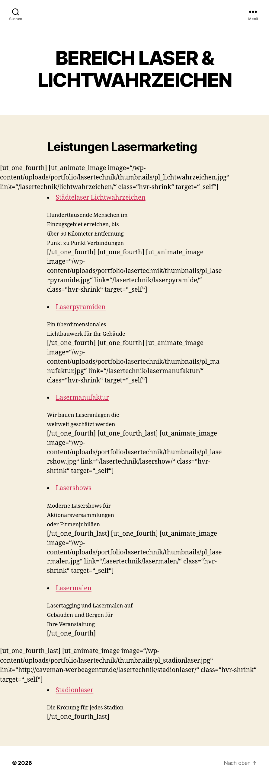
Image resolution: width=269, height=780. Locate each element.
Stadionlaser (75, 690)
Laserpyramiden (81, 307)
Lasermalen (73, 588)
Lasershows (73, 488)
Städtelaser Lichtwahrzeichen (101, 198)
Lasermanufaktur (82, 398)
